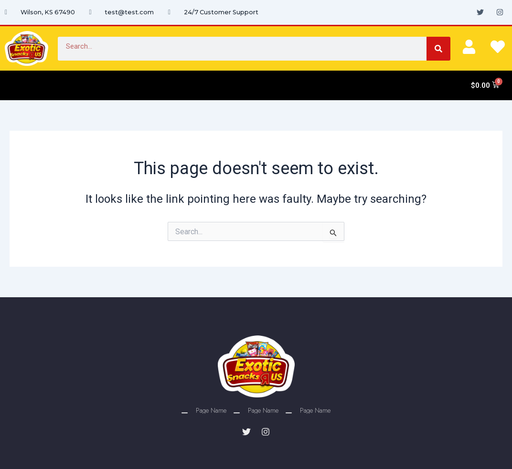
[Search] (438, 49)
